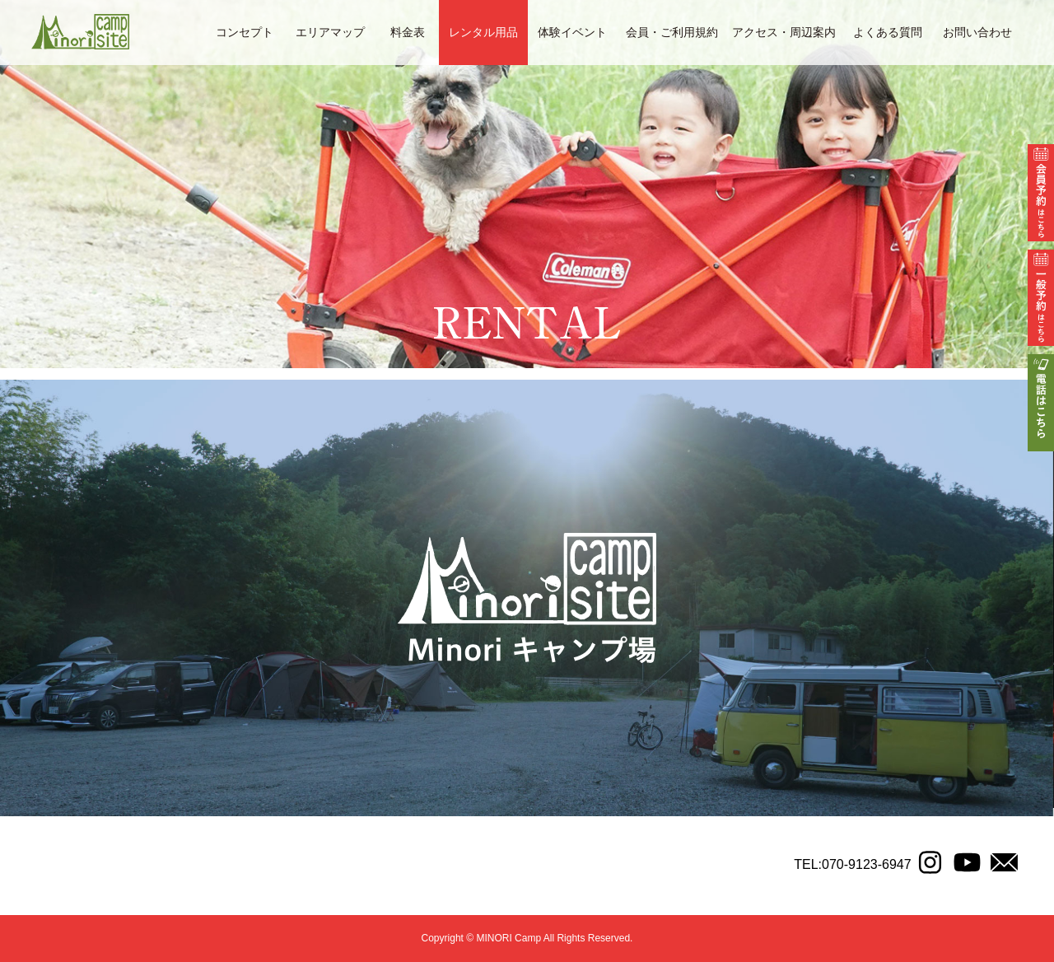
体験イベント (572, 32)
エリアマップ (330, 32)
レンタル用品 (483, 32)
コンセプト (244, 32)
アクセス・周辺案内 (784, 32)
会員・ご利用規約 (672, 32)
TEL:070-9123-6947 (852, 864)
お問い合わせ (977, 32)
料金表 (407, 32)
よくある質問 (887, 32)
